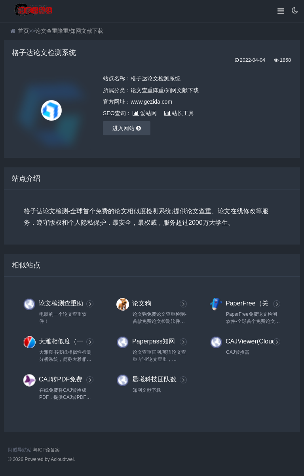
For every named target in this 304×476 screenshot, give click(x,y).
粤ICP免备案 (46, 450)
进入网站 (126, 128)
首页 (23, 31)
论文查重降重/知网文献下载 (69, 31)
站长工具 (179, 113)
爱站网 (145, 113)
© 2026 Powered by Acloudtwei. (41, 459)
